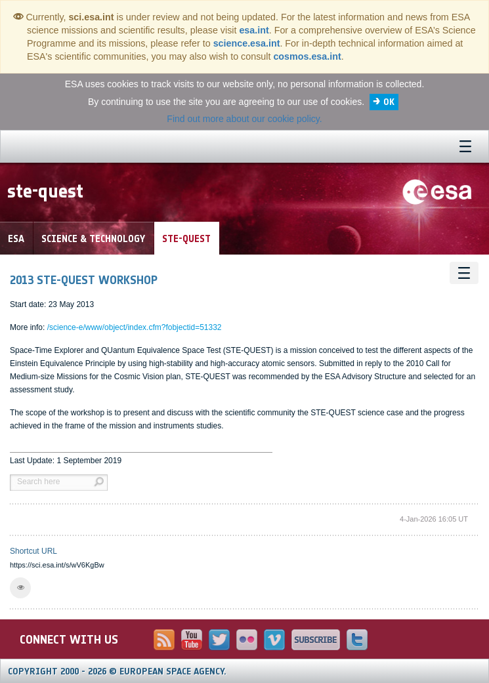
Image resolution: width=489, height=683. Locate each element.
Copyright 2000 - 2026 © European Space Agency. (117, 671)
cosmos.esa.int (307, 56)
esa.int (253, 30)
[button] (20, 587)
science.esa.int (246, 43)
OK (388, 102)
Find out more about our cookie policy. (244, 119)
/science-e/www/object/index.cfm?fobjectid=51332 (134, 327)
